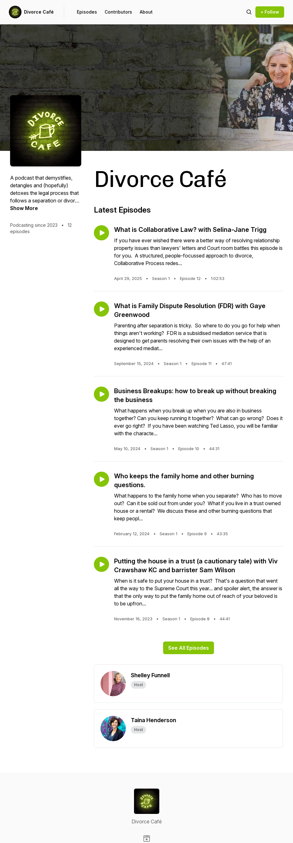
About (146, 12)
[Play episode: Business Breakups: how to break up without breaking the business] (101, 394)
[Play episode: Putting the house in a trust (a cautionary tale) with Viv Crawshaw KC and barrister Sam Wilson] (101, 564)
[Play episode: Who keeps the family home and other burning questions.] (101, 479)
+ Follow (269, 12)
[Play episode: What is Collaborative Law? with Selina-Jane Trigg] (101, 232)
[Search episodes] (249, 12)
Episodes (87, 12)
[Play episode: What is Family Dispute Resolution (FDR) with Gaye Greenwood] (101, 309)
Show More (24, 208)
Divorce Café (39, 12)
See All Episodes (188, 648)
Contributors (118, 12)
